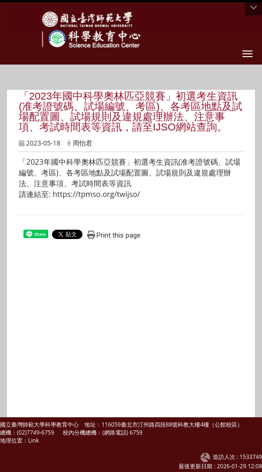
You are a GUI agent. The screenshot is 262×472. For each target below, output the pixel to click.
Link (33, 440)
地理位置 (11, 440)
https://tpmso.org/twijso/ (96, 194)
